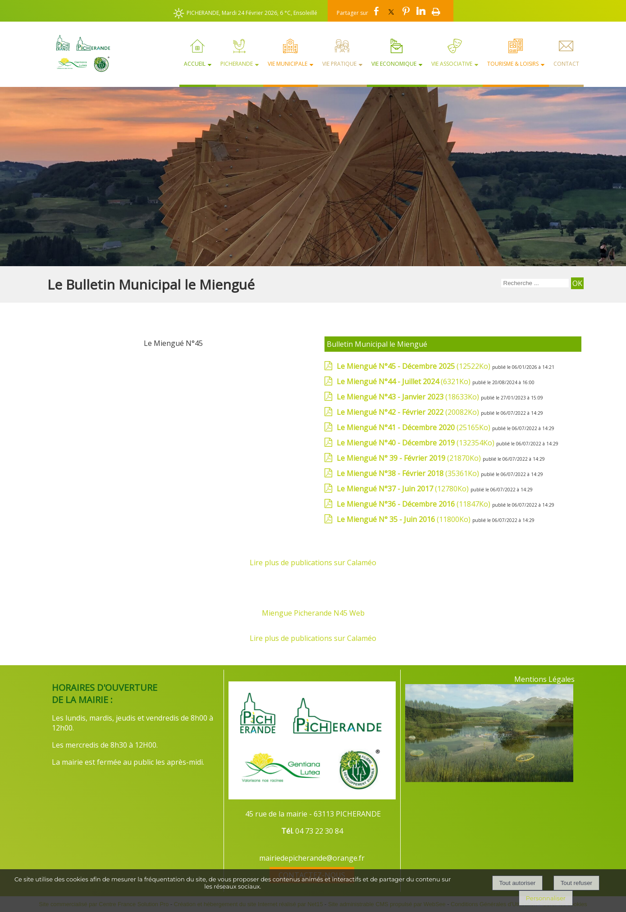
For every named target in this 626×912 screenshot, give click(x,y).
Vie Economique (393, 64)
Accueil (195, 64)
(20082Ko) (409, 412)
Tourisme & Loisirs (513, 64)
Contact (566, 64)
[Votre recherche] (535, 283)
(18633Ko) (409, 397)
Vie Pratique (339, 64)
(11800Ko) (404, 519)
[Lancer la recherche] (577, 283)
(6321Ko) (404, 381)
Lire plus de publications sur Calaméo (313, 562)
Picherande (236, 64)
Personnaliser (546, 898)
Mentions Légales (544, 679)
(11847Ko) (414, 504)
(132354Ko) (416, 443)
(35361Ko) (409, 473)
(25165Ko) (414, 427)
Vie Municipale (287, 64)
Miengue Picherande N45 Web (313, 613)
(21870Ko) (410, 458)
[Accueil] (79, 53)
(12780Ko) (404, 489)
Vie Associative (451, 64)
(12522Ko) (414, 366)
